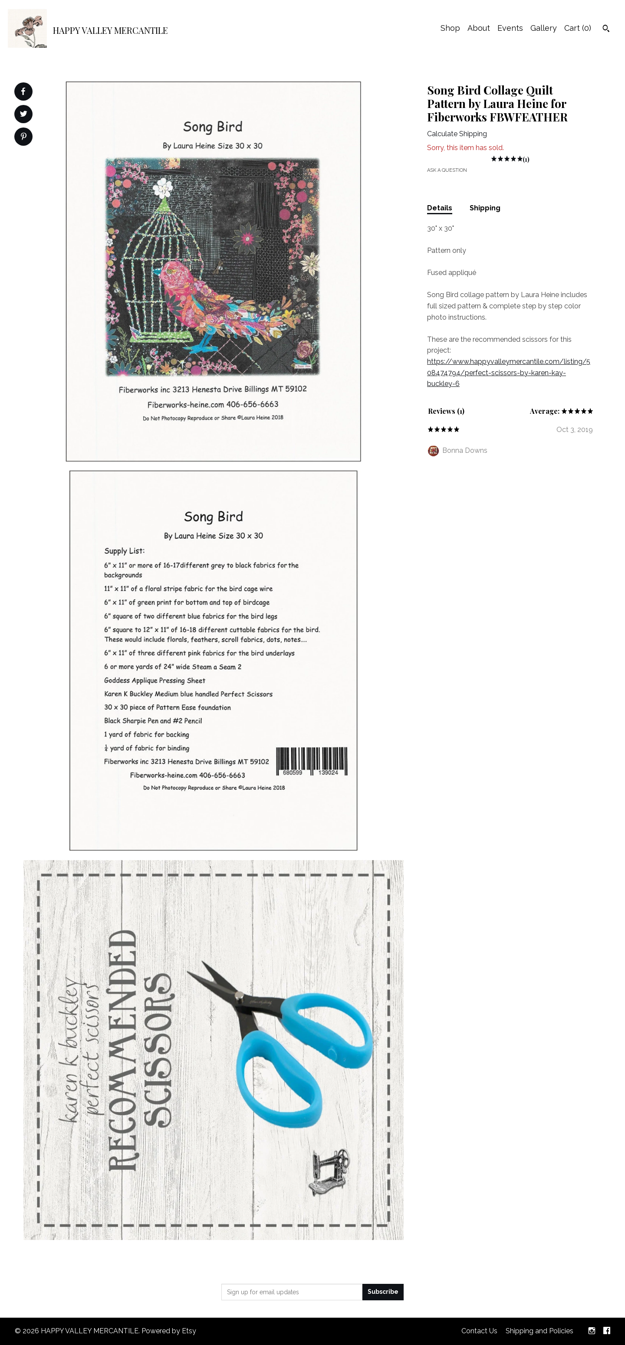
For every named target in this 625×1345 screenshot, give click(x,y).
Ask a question (447, 170)
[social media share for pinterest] (23, 137)
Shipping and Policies (539, 1331)
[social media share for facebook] (23, 91)
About (478, 28)
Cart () (577, 28)
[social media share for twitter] (23, 115)
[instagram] (592, 1331)
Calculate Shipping (457, 134)
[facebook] (606, 1331)
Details (439, 208)
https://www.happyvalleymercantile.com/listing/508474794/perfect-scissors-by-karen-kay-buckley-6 (508, 372)
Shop (450, 28)
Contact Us (479, 1331)
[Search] (606, 29)
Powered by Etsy (168, 1331)
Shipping (485, 208)
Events (510, 28)
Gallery (543, 28)
